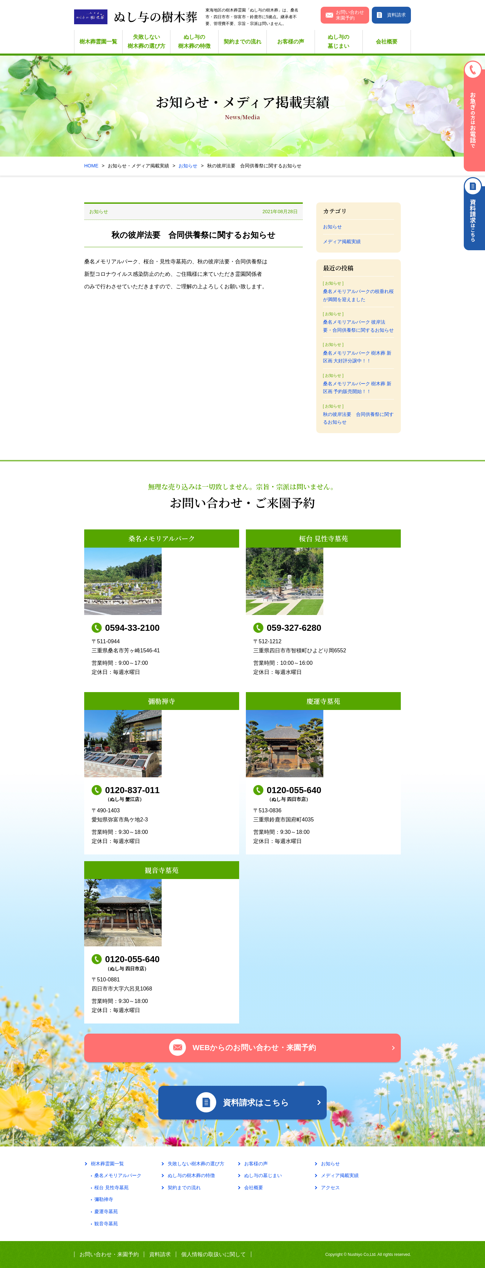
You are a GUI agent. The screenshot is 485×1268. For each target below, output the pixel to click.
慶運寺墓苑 (106, 1211)
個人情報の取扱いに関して (213, 1254)
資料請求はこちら (474, 213)
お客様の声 (290, 41)
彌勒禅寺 (103, 1199)
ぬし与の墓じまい (338, 41)
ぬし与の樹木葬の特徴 (194, 41)
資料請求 (160, 1254)
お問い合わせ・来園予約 (109, 1254)
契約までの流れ (242, 41)
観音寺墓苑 (106, 1223)
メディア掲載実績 (342, 241)
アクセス (330, 1187)
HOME (91, 165)
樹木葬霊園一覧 (98, 41)
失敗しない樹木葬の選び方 (146, 41)
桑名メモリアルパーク (117, 1175)
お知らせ (188, 165)
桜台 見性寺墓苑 (111, 1187)
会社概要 (386, 41)
